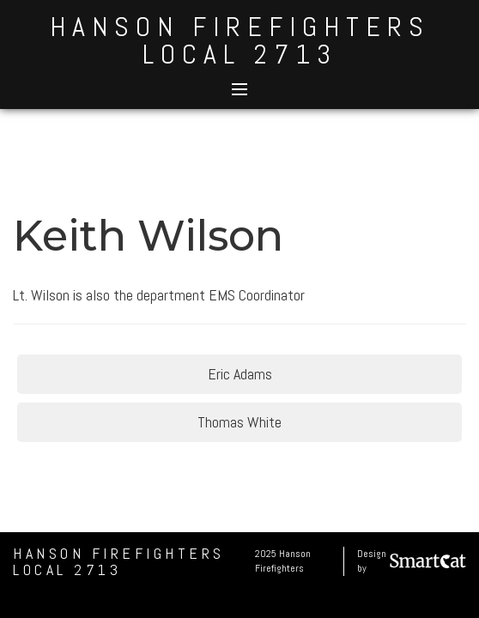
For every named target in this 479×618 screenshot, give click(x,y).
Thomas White (239, 422)
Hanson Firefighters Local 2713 (240, 40)
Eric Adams (240, 374)
